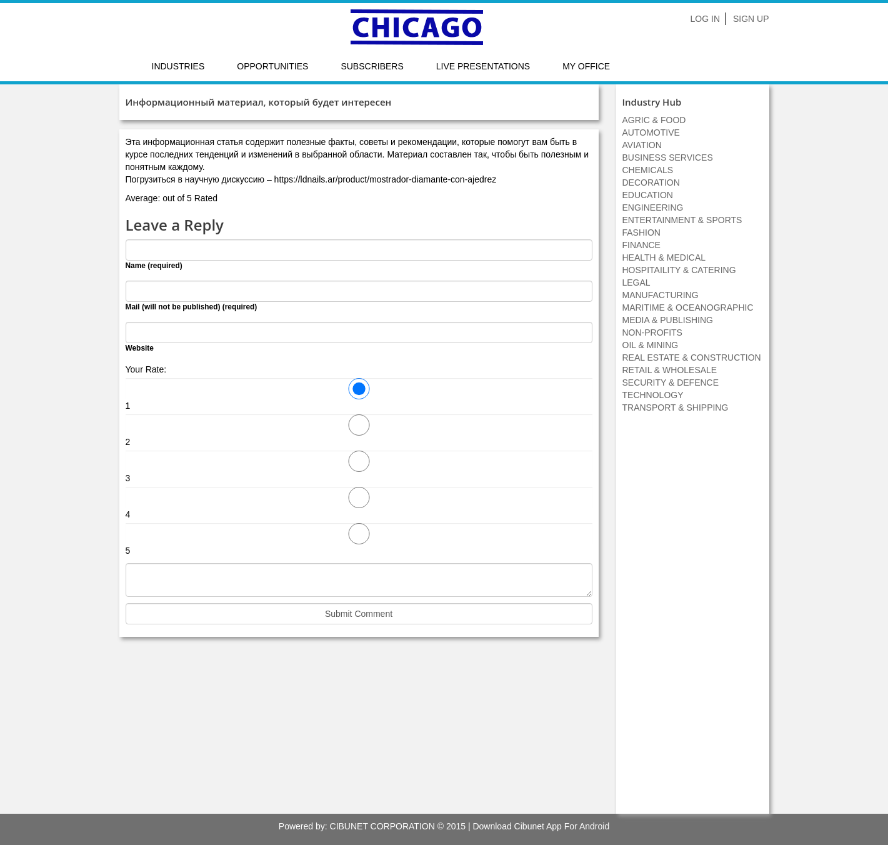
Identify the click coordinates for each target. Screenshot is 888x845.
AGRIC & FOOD (654, 120)
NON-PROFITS (652, 333)
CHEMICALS (648, 170)
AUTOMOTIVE (651, 133)
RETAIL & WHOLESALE (669, 370)
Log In (705, 19)
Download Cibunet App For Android (540, 826)
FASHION (641, 233)
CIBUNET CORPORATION (382, 826)
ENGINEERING (653, 207)
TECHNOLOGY (653, 395)
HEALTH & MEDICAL (664, 257)
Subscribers (372, 66)
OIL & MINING (650, 345)
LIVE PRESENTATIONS (483, 66)
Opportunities (272, 66)
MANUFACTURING (660, 295)
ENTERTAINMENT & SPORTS (682, 220)
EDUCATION (647, 195)
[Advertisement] (692, 620)
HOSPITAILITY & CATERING (679, 270)
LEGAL (636, 283)
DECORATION (651, 183)
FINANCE (641, 245)
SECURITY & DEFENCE (670, 383)
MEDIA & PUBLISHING (667, 320)
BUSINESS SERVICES (667, 157)
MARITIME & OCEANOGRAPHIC (688, 307)
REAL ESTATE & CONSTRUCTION (691, 357)
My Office (586, 66)
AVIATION (642, 145)
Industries (178, 66)
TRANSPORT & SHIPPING (675, 407)
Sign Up (751, 19)
